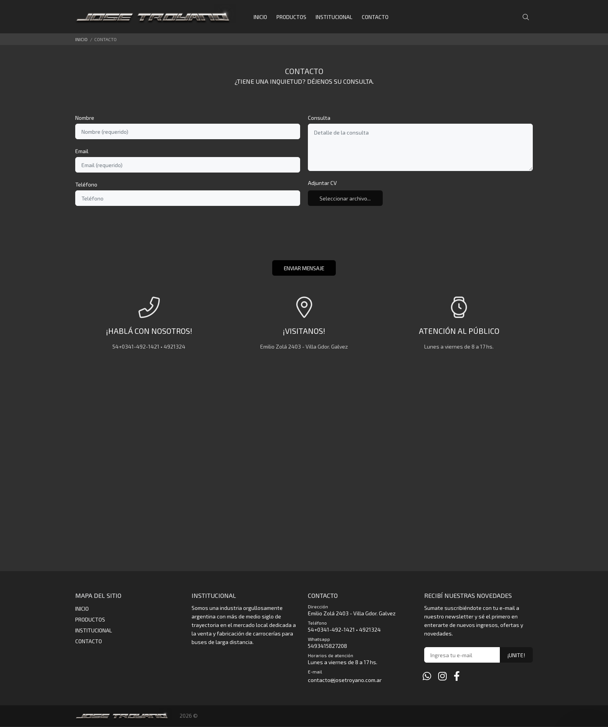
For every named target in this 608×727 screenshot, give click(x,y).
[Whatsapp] (427, 676)
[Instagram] (442, 676)
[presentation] (304, 237)
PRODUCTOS (90, 619)
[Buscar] (528, 17)
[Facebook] (456, 676)
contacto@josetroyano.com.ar (345, 680)
